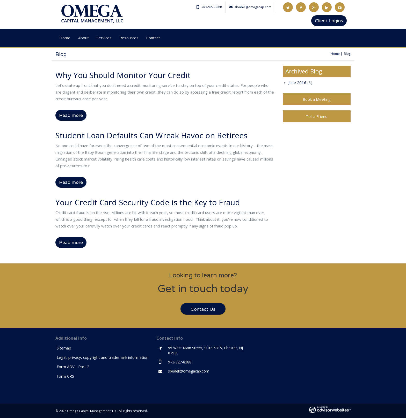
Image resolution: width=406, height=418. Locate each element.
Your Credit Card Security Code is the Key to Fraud (147, 202)
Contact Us (203, 309)
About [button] (83, 37)
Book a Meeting (317, 99)
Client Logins (329, 21)
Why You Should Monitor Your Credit (123, 75)
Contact (153, 37)
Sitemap (64, 348)
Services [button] (104, 37)
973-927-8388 (209, 7)
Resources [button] (129, 37)
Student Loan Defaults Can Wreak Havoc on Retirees (151, 135)
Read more (71, 115)
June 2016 (297, 82)
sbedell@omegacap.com (250, 7)
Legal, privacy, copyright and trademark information (102, 357)
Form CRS (65, 376)
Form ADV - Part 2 (73, 366)
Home (64, 37)
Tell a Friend (317, 116)
